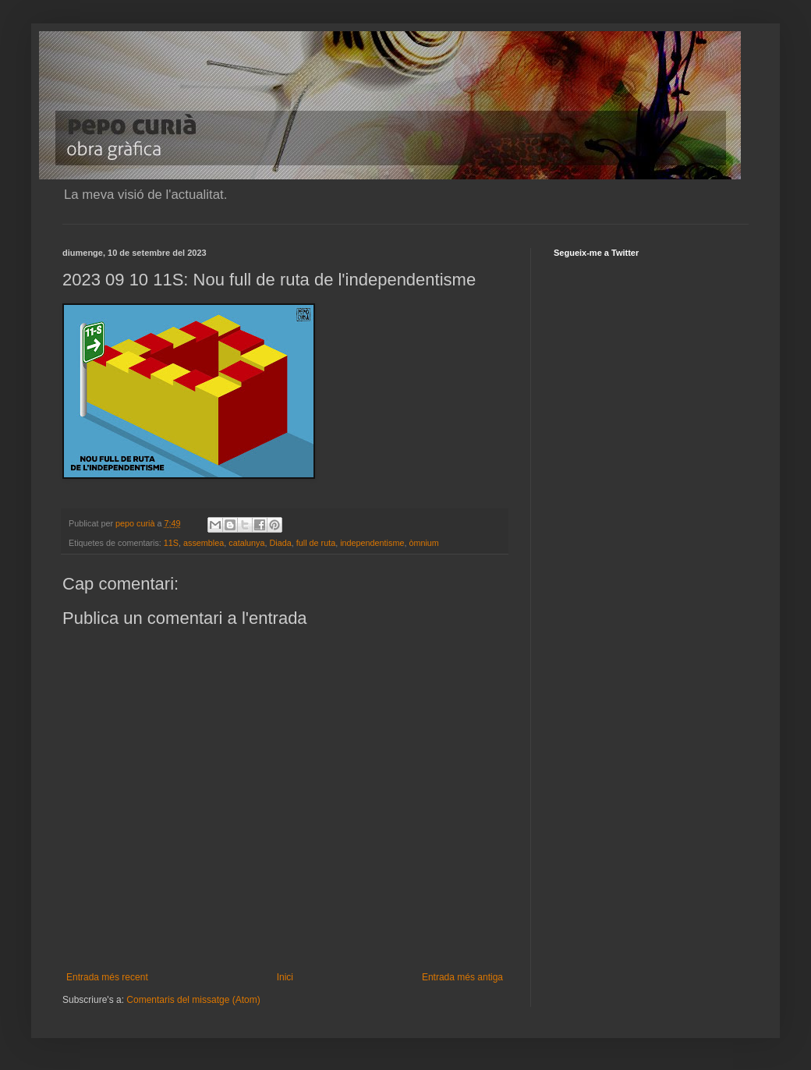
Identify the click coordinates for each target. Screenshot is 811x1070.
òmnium (423, 542)
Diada (281, 542)
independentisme (372, 542)
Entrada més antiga (462, 977)
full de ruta (315, 542)
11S (171, 542)
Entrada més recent (107, 977)
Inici (285, 977)
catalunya (246, 542)
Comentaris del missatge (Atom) (193, 999)
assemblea (203, 542)
